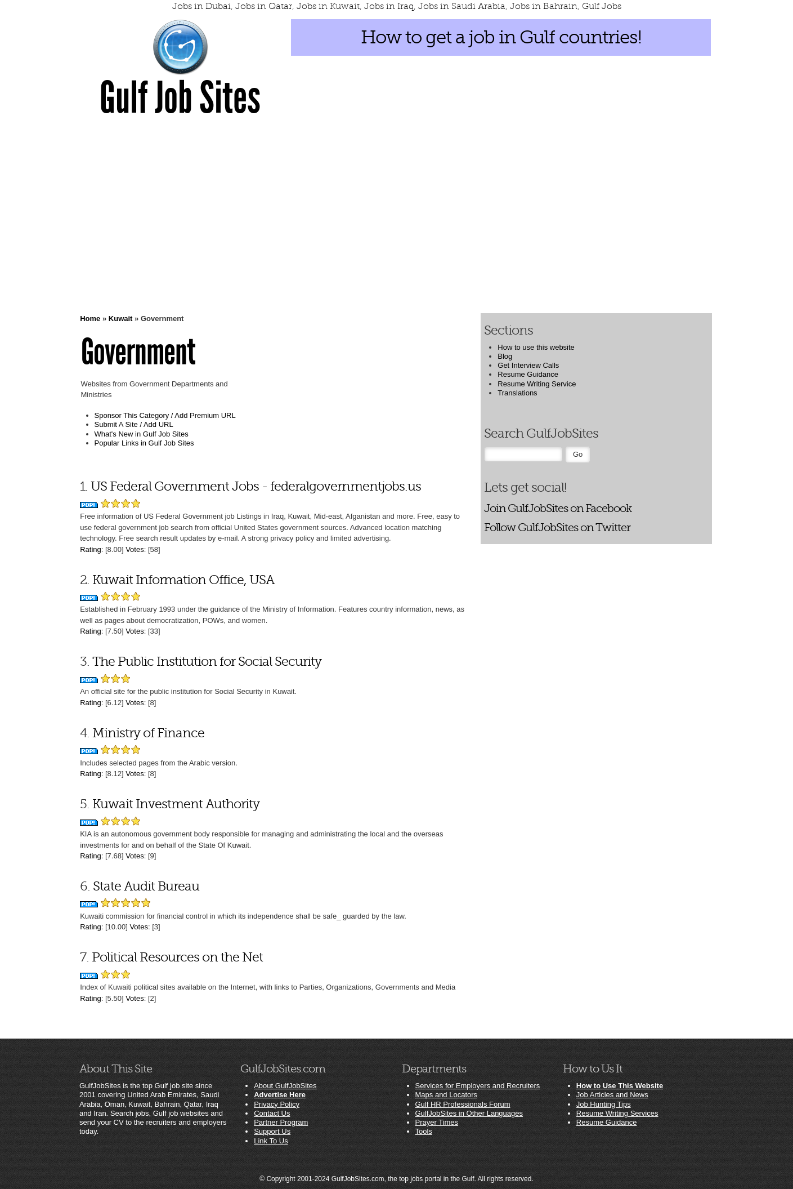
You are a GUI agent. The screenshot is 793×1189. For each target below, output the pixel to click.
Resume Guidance (528, 374)
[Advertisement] (396, 214)
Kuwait (121, 318)
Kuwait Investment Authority (175, 804)
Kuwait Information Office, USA (183, 580)
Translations (517, 393)
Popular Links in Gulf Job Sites (144, 443)
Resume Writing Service (537, 384)
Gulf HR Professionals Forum (462, 1104)
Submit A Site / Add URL (134, 424)
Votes (135, 549)
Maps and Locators (446, 1094)
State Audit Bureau (146, 886)
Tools (423, 1131)
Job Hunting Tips (603, 1104)
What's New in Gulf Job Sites (142, 434)
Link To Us (271, 1141)
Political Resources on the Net (177, 957)
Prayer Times (437, 1122)
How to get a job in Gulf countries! (501, 37)
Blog (505, 356)
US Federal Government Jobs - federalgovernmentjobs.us (256, 486)
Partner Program (281, 1122)
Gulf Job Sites (180, 98)
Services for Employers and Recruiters (477, 1085)
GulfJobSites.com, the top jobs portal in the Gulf (402, 1179)
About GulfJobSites (285, 1085)
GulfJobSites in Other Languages (469, 1113)
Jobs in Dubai (201, 6)
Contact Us (272, 1113)
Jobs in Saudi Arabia (461, 6)
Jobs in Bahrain (543, 6)
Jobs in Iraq (389, 6)
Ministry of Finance (148, 733)
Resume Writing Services (617, 1113)
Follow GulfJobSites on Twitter (557, 527)
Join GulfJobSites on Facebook (557, 508)
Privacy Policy (276, 1104)
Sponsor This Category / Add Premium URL (165, 415)
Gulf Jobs (601, 6)
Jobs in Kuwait (328, 6)
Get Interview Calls (528, 365)
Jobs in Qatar (263, 6)
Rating (90, 549)
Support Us (272, 1131)
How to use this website (536, 347)
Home (90, 318)
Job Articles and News (612, 1094)
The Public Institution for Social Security (206, 661)
